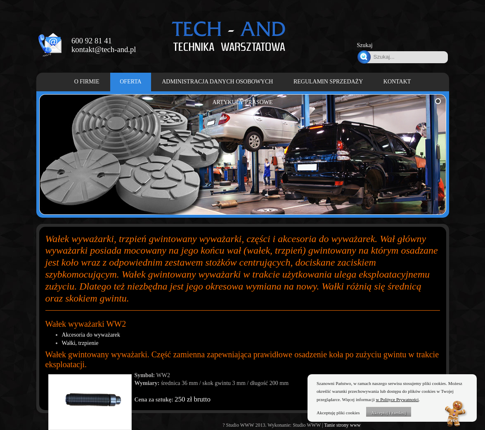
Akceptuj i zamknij (388, 412)
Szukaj (365, 45)
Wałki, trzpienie (80, 343)
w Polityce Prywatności (397, 399)
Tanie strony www (342, 425)
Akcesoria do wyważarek (91, 335)
